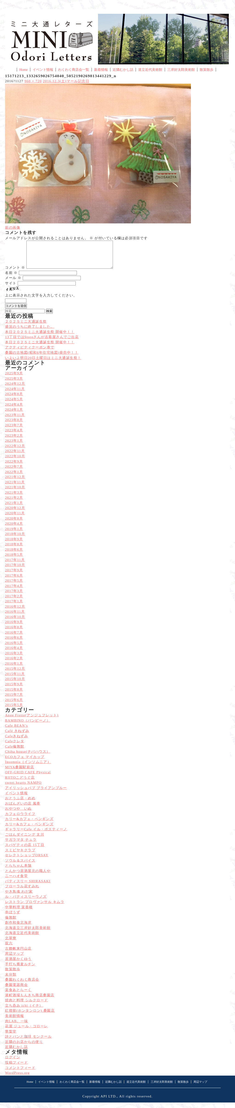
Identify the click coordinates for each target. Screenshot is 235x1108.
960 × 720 (33, 81)
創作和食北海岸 (18, 928)
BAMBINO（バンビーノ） (27, 726)
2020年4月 (14, 529)
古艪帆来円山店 (18, 954)
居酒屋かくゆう (18, 964)
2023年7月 (14, 431)
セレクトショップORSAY (26, 861)
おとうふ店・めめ (20, 804)
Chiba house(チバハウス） (27, 757)
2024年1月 (14, 415)
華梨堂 (11, 1037)
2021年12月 (15, 482)
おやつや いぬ (18, 814)
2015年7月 (14, 700)
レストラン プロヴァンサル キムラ (34, 907)
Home (23, 69)
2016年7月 (14, 638)
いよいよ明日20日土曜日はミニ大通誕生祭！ (43, 363)
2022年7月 (14, 472)
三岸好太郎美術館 (181, 69)
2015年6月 (14, 705)
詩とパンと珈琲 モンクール (28, 1042)
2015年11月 (15, 679)
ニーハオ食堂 (16, 881)
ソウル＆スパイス (20, 866)
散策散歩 (206, 69)
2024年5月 (14, 405)
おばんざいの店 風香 (22, 809)
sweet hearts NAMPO (23, 788)
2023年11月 (15, 420)
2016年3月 (14, 659)
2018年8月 (14, 550)
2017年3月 (14, 596)
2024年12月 (15, 389)
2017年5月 (14, 586)
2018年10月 (15, 539)
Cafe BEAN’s (16, 731)
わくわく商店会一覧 (73, 69)
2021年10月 (15, 493)
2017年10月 (15, 570)
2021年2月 (14, 503)
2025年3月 (14, 384)
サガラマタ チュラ (20, 845)
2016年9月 (14, 627)
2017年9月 (14, 576)
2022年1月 (14, 477)
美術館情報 (14, 1021)
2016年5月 (14, 648)
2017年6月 (14, 581)
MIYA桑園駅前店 (19, 773)
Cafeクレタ (14, 747)
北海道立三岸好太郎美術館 (27, 933)
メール (13, 283)
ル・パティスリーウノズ (26, 902)
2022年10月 (15, 462)
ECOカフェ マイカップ (25, 762)
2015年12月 (15, 674)
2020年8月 (14, 524)
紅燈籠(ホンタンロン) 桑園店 (30, 1016)
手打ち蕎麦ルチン (20, 969)
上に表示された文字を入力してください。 (41, 301)
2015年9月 (14, 690)
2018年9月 (14, 545)
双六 (9, 949)
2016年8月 (14, 633)
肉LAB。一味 (16, 1026)
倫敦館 (11, 923)
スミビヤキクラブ (20, 855)
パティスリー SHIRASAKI (27, 887)
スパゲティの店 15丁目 (25, 850)
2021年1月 (14, 508)
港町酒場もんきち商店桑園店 (29, 1001)
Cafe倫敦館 (14, 752)
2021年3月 (14, 498)
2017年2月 (14, 602)
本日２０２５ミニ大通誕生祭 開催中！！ (39, 348)
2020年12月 (15, 513)
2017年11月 (15, 565)
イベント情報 (43, 69)
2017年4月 (14, 591)
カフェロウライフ (20, 819)
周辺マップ (14, 959)
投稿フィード (16, 1068)
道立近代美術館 (150, 69)
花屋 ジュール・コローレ (26, 1032)
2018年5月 (14, 560)
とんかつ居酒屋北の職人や (27, 876)
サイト (11, 289)
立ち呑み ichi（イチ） (24, 1011)
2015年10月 (15, 684)
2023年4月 (14, 436)
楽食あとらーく (18, 995)
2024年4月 (14, 410)
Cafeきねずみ (16, 741)
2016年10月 (15, 622)
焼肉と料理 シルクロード (26, 1006)
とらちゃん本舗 (18, 871)
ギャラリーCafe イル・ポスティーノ (36, 835)
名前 (11, 278)
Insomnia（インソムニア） (28, 767)
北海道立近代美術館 (22, 938)
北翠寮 (11, 944)
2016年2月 (14, 664)
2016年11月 (15, 617)
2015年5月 (14, 710)
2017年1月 (14, 607)
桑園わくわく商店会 (22, 985)
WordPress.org (17, 1078)
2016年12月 (15, 612)
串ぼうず (12, 918)
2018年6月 (14, 555)
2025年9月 (14, 379)
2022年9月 (14, 467)
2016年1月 (14, 669)
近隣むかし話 (123, 69)
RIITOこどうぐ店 (20, 783)
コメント (15, 273)
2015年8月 (14, 695)
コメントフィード (20, 1073)
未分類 (11, 980)
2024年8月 (14, 399)
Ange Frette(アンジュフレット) (32, 721)
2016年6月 (14, 643)
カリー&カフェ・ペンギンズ (29, 824)
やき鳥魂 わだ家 (19, 897)
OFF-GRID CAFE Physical (28, 778)
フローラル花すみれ (22, 892)
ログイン (12, 1063)
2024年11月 (15, 394)
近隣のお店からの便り (24, 1047)
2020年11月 (15, 519)
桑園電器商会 (16, 990)
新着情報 (101, 69)
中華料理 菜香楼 (19, 912)
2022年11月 (15, 456)
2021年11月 (15, 488)
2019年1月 (14, 534)
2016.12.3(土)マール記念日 (66, 81)
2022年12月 (15, 451)
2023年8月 (14, 425)
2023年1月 (14, 446)
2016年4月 (14, 653)
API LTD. (109, 1102)
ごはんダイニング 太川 (24, 840)
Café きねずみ (17, 736)
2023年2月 (14, 441)
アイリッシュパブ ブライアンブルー (36, 793)
